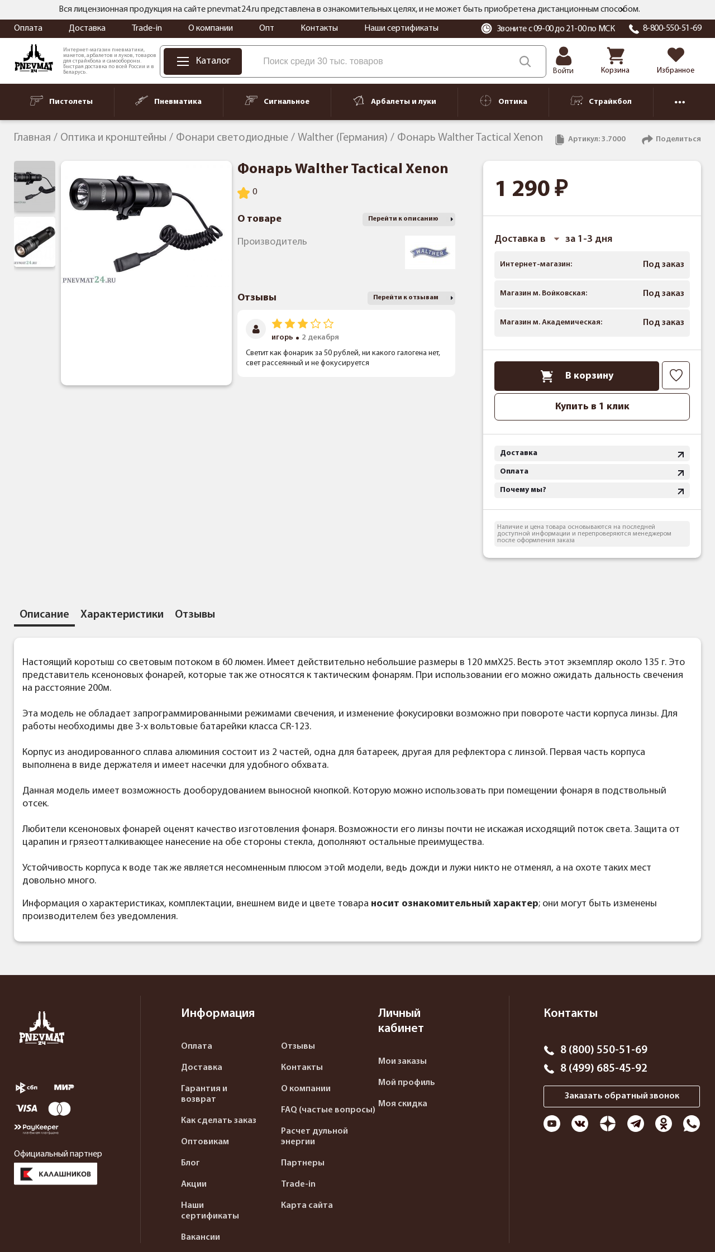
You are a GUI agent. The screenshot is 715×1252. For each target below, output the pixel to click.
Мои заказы (402, 1061)
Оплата (28, 28)
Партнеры (303, 1163)
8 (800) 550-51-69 (603, 1050)
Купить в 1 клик (592, 407)
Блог (190, 1163)
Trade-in (147, 28)
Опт (266, 28)
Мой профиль (406, 1082)
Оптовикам (205, 1142)
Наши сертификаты (401, 28)
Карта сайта (307, 1205)
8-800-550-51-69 (672, 28)
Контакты (319, 28)
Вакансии (200, 1237)
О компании (210, 28)
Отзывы (298, 1046)
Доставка (87, 28)
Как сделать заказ (218, 1120)
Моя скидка (402, 1104)
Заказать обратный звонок (622, 1096)
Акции (194, 1184)
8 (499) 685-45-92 (603, 1068)
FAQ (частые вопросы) (328, 1110)
